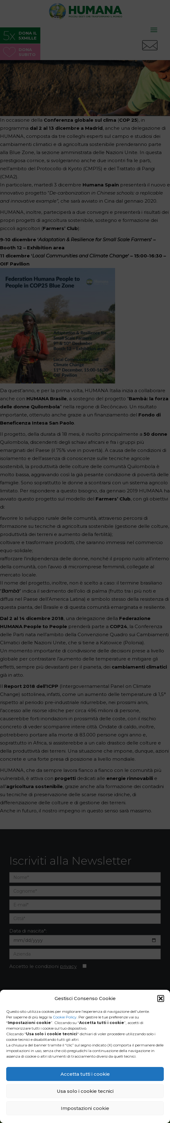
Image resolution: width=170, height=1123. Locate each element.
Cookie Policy (65, 1017)
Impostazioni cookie (85, 1108)
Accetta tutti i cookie (85, 1074)
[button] (161, 998)
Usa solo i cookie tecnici (85, 1091)
